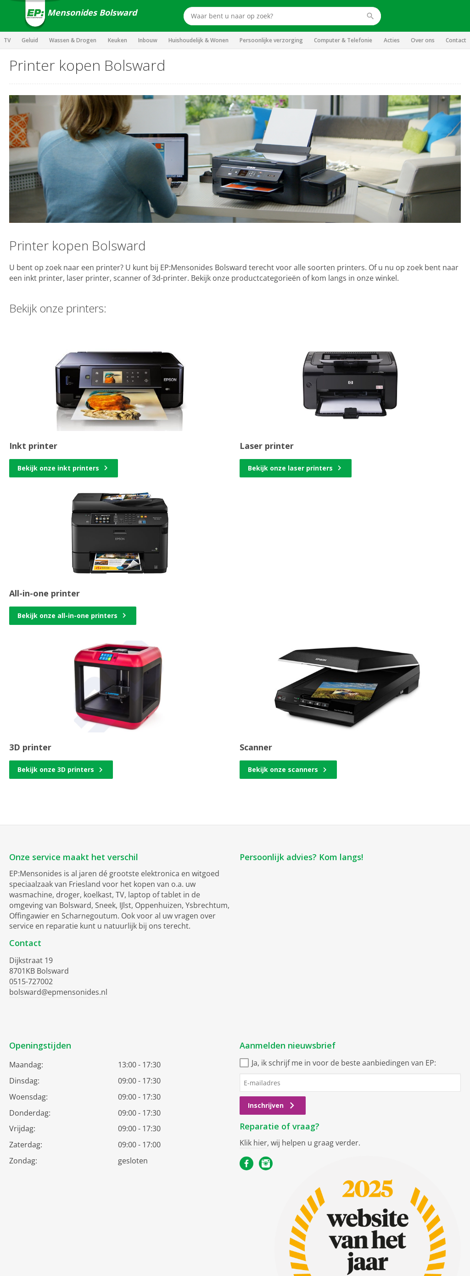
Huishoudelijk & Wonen (198, 40)
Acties (392, 40)
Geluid (30, 40)
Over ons (423, 40)
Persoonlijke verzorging (271, 40)
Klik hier (253, 1143)
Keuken (117, 40)
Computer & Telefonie (343, 40)
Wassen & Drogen (72, 40)
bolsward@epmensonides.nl (58, 992)
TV (7, 40)
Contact (456, 40)
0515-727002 (31, 981)
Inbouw (147, 40)
